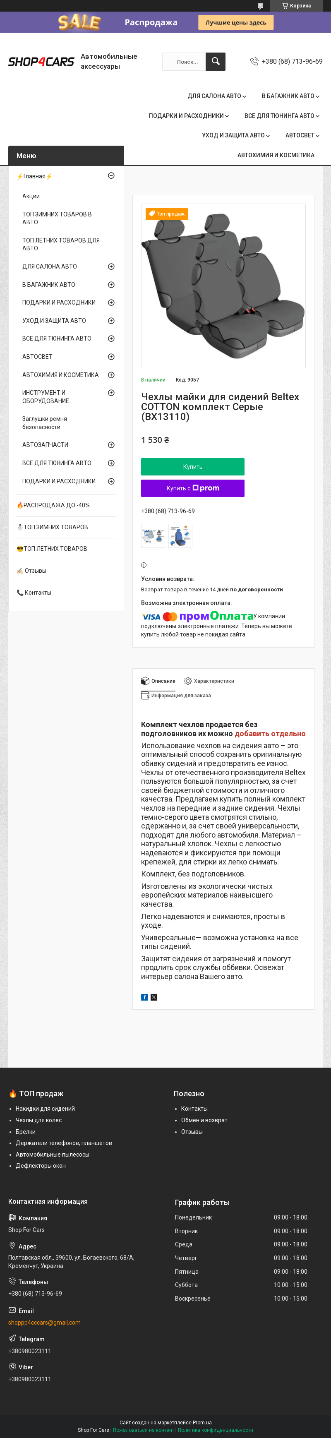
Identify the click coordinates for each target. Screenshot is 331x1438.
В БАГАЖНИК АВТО (288, 96)
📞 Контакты (34, 592)
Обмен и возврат (204, 1120)
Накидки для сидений (45, 1108)
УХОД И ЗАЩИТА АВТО (233, 135)
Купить (193, 466)
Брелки (26, 1131)
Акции (31, 196)
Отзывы (192, 1131)
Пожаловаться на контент (143, 1430)
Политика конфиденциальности (215, 1430)
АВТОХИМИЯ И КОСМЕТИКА (275, 155)
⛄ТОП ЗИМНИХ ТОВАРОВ (52, 527)
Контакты (194, 1108)
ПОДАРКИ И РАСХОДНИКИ (186, 116)
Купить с (193, 488)
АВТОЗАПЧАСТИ (45, 445)
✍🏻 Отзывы (31, 570)
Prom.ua (202, 1423)
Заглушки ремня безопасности (44, 422)
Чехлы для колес (39, 1120)
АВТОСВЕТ (299, 135)
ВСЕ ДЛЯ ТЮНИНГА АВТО (279, 116)
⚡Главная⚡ (35, 176)
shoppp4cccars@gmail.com (44, 1322)
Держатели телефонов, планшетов (64, 1143)
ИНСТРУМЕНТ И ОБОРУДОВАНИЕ (45, 396)
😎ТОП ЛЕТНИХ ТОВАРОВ (52, 548)
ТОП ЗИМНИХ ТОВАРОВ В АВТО (57, 218)
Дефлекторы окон (41, 1165)
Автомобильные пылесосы (52, 1154)
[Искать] (215, 62)
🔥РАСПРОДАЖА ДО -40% (53, 505)
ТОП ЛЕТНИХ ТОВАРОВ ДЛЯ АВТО (61, 244)
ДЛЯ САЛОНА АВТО (214, 96)
